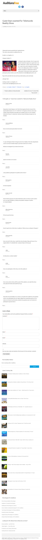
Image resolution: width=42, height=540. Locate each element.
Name (4, 332)
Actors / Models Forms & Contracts (28, 537)
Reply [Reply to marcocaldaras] (3, 132)
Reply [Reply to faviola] (3, 163)
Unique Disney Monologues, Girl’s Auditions (10, 516)
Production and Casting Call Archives (9, 528)
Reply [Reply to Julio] (3, 259)
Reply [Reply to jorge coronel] (3, 205)
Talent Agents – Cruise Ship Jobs (8, 526)
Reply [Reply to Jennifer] (3, 176)
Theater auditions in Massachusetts (11, 90)
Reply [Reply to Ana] (3, 287)
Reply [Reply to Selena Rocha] (3, 246)
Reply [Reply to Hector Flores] (3, 150)
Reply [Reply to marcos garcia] (3, 305)
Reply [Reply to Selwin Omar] (3, 119)
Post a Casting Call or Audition (9, 362)
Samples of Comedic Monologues (8, 503)
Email (3, 337)
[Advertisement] (20, 38)
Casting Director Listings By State (8, 530)
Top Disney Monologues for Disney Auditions (11, 510)
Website (4, 343)
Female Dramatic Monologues (8, 512)
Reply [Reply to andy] (3, 272)
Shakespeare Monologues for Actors (9, 505)
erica (5, 26)
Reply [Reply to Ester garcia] (3, 189)
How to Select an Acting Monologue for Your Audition (12, 507)
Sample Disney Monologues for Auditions (10, 514)
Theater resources (16, 537)
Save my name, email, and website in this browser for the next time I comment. (19, 351)
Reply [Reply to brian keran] (3, 232)
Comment (4, 316)
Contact (15, 538)
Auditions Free (24, 538)
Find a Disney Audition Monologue (9, 501)
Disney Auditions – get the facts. (8, 523)
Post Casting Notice (9, 538)
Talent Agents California (7, 537)
